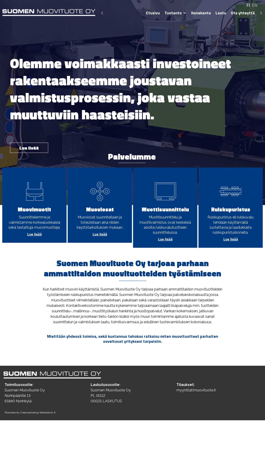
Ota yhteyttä (243, 13)
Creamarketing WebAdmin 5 (38, 412)
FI (248, 5)
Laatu (220, 13)
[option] (132, 102)
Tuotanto (173, 13)
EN (254, 5)
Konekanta (201, 13)
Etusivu (153, 13)
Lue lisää (29, 147)
